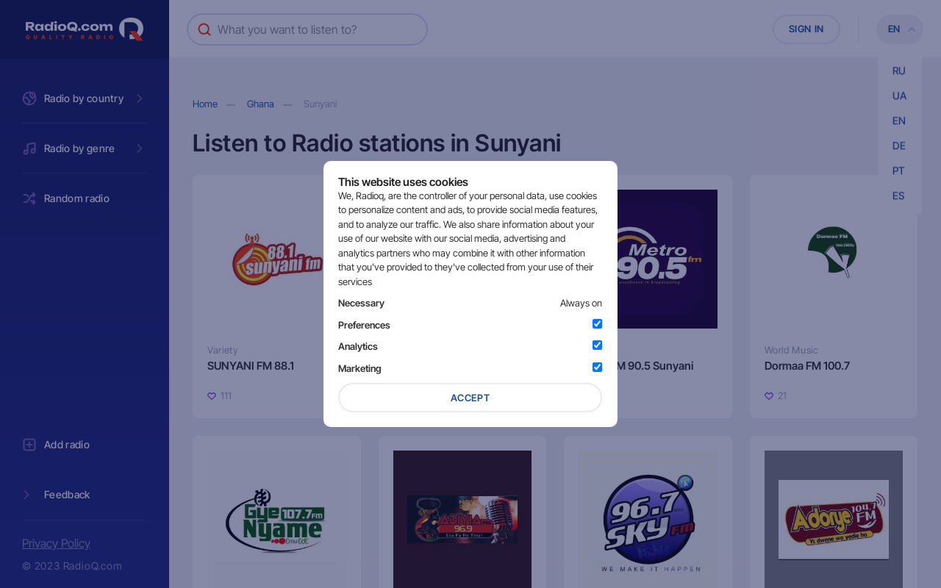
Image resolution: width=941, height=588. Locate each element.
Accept (470, 398)
